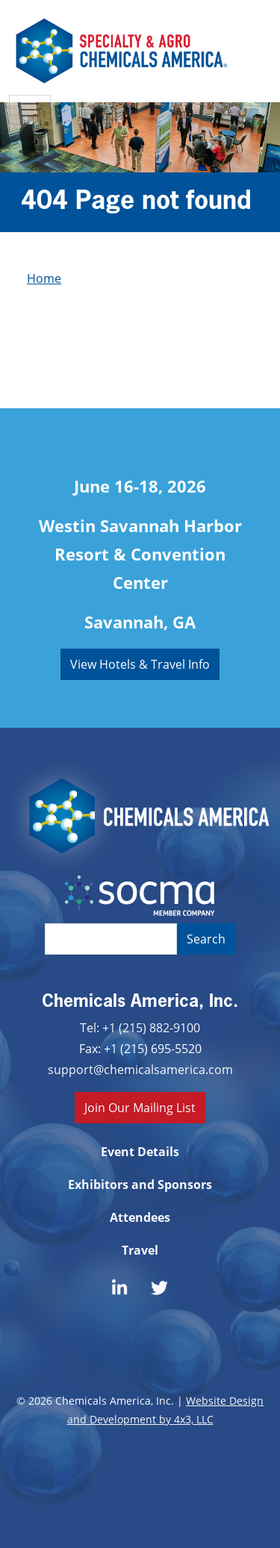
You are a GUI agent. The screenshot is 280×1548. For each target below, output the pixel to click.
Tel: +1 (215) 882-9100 (140, 1027)
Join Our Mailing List (140, 1107)
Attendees (140, 1217)
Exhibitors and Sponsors (140, 1184)
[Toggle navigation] (30, 110)
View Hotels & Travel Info (140, 664)
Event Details (140, 1151)
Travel (140, 1250)
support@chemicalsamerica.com (140, 1069)
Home (44, 278)
